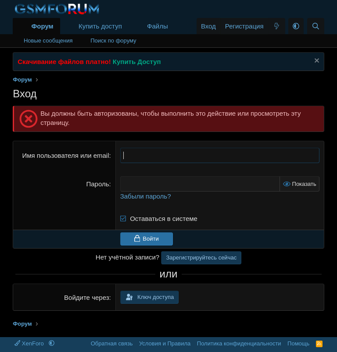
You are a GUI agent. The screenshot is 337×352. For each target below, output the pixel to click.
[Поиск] (315, 26)
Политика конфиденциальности (239, 343)
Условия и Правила (164, 343)
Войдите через (86, 297)
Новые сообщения (48, 40)
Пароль (97, 184)
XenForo (29, 343)
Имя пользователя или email (65, 155)
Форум (42, 26)
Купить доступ (100, 26)
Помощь (298, 343)
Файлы (157, 26)
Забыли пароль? (145, 196)
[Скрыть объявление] (315, 61)
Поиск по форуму (113, 40)
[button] (175, 26)
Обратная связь (112, 343)
